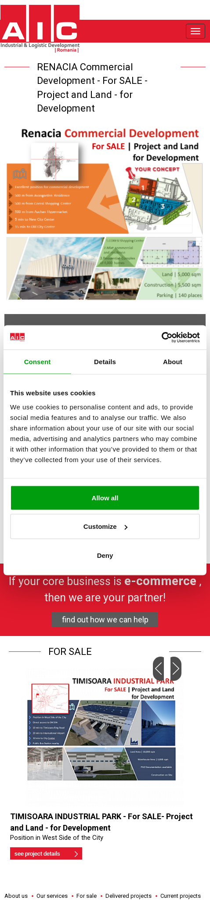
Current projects (180, 896)
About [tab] (172, 361)
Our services (52, 896)
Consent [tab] (37, 361)
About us (16, 896)
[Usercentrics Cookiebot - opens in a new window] (161, 337)
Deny (105, 555)
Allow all (105, 497)
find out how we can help (105, 619)
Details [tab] (105, 361)
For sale (86, 896)
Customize (105, 526)
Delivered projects (128, 896)
